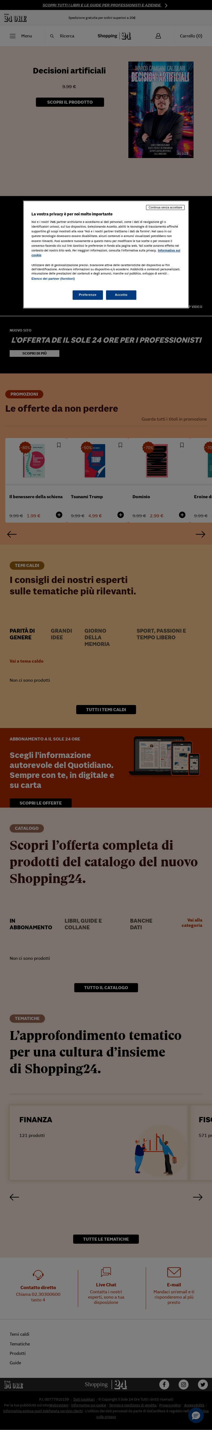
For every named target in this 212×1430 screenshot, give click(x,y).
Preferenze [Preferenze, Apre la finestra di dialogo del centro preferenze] (88, 295)
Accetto (121, 295)
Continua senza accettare (165, 207)
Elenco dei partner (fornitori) (53, 278)
